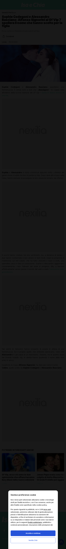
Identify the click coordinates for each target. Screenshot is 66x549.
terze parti (47, 509)
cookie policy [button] (41, 505)
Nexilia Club (33, 540)
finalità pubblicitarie (35, 522)
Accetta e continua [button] (33, 533)
